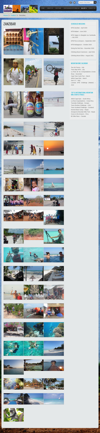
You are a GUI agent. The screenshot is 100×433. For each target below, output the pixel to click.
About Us (50, 8)
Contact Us (92, 8)
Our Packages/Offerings (71, 8)
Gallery (83, 8)
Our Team (58, 8)
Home (43, 8)
